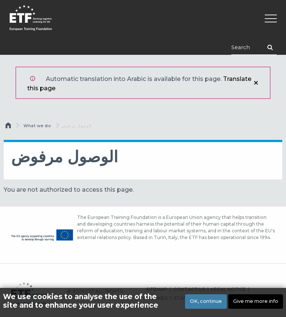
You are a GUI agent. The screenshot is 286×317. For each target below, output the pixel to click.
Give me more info (255, 301)
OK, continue (206, 301)
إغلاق (256, 83)
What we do (37, 125)
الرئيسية (9, 127)
